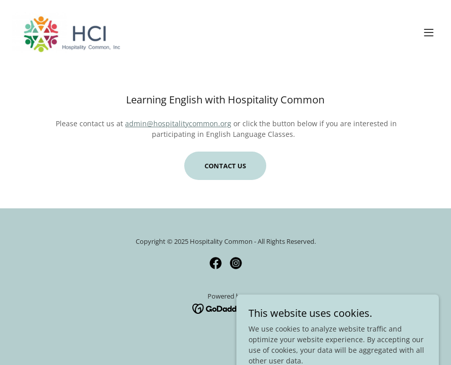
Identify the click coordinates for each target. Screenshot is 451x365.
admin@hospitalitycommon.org (178, 123)
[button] (429, 32)
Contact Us (225, 165)
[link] (67, 32)
